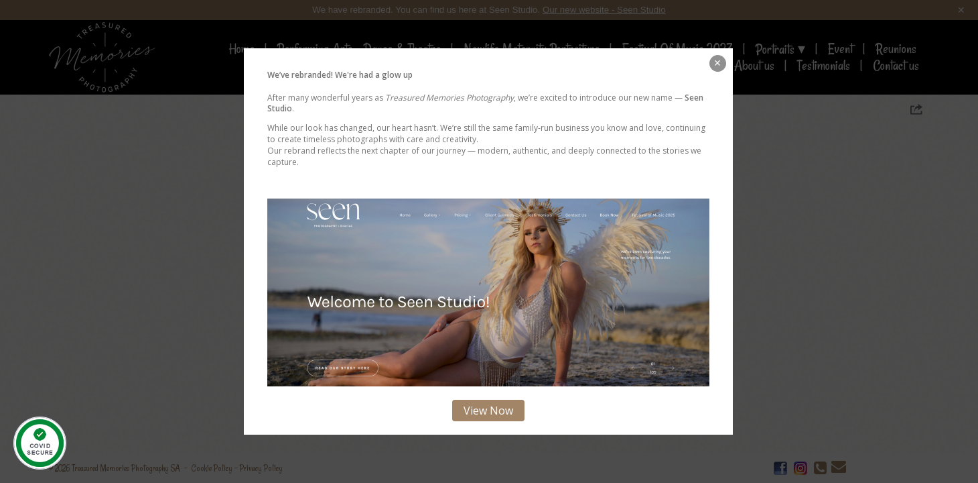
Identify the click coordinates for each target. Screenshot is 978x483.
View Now (488, 410)
